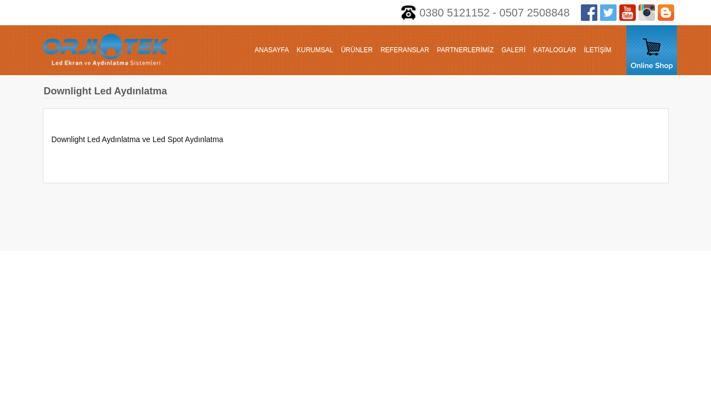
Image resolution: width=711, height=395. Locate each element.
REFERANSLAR (404, 50)
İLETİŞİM (597, 50)
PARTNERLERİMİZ (465, 50)
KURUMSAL (314, 50)
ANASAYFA (272, 50)
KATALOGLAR (554, 50)
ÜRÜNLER (357, 50)
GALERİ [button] (513, 50)
